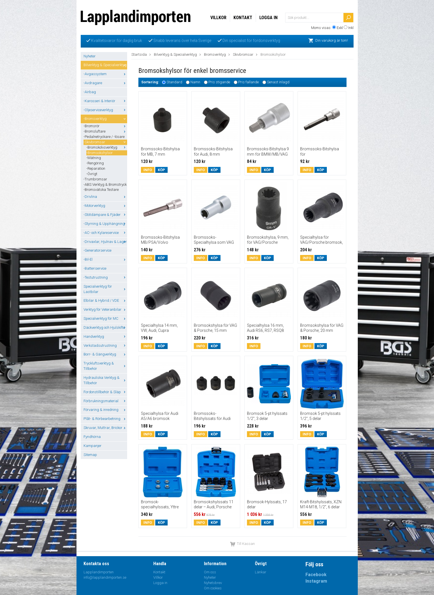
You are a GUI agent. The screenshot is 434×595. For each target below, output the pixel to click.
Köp (161, 170)
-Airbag (90, 92)
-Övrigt (91, 174)
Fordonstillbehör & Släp (105, 392)
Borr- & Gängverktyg (105, 354)
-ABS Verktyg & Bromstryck (105, 184)
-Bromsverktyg (105, 119)
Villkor (218, 17)
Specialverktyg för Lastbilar (105, 289)
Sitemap (90, 455)
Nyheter (90, 56)
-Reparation (95, 168)
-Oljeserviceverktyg (105, 110)
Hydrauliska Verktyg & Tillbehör (105, 380)
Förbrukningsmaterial (105, 401)
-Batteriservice (95, 268)
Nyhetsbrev (213, 583)
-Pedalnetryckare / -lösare (104, 137)
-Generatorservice (97, 250)
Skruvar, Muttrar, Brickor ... (105, 428)
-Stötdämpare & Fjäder (105, 214)
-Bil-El (105, 259)
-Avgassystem (105, 74)
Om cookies (213, 588)
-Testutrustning (105, 277)
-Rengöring (95, 163)
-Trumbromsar (95, 179)
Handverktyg (105, 336)
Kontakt (242, 17)
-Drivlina (105, 196)
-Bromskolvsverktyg (106, 147)
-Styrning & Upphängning (105, 224)
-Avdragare (105, 83)
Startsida (139, 54)
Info (147, 170)
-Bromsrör (105, 126)
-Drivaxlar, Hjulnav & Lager (105, 242)
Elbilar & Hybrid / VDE (105, 300)
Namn (195, 82)
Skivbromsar (243, 54)
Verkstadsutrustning (105, 345)
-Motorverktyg (105, 205)
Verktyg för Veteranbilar (105, 309)
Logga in (268, 17)
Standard (174, 82)
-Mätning (93, 158)
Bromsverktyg (215, 54)
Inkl (351, 28)
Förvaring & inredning (105, 410)
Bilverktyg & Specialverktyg (105, 65)
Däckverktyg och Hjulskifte (105, 327)
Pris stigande (219, 82)
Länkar (260, 572)
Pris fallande (248, 82)
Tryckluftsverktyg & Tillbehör (105, 366)
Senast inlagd (278, 82)
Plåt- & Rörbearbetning (105, 419)
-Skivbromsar (105, 142)
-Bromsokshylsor (99, 153)
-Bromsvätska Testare (101, 189)
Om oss (210, 572)
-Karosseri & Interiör (105, 101)
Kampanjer (93, 446)
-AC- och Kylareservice (105, 233)
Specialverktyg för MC (105, 318)
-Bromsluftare (105, 131)
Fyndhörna (92, 437)
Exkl (340, 28)
